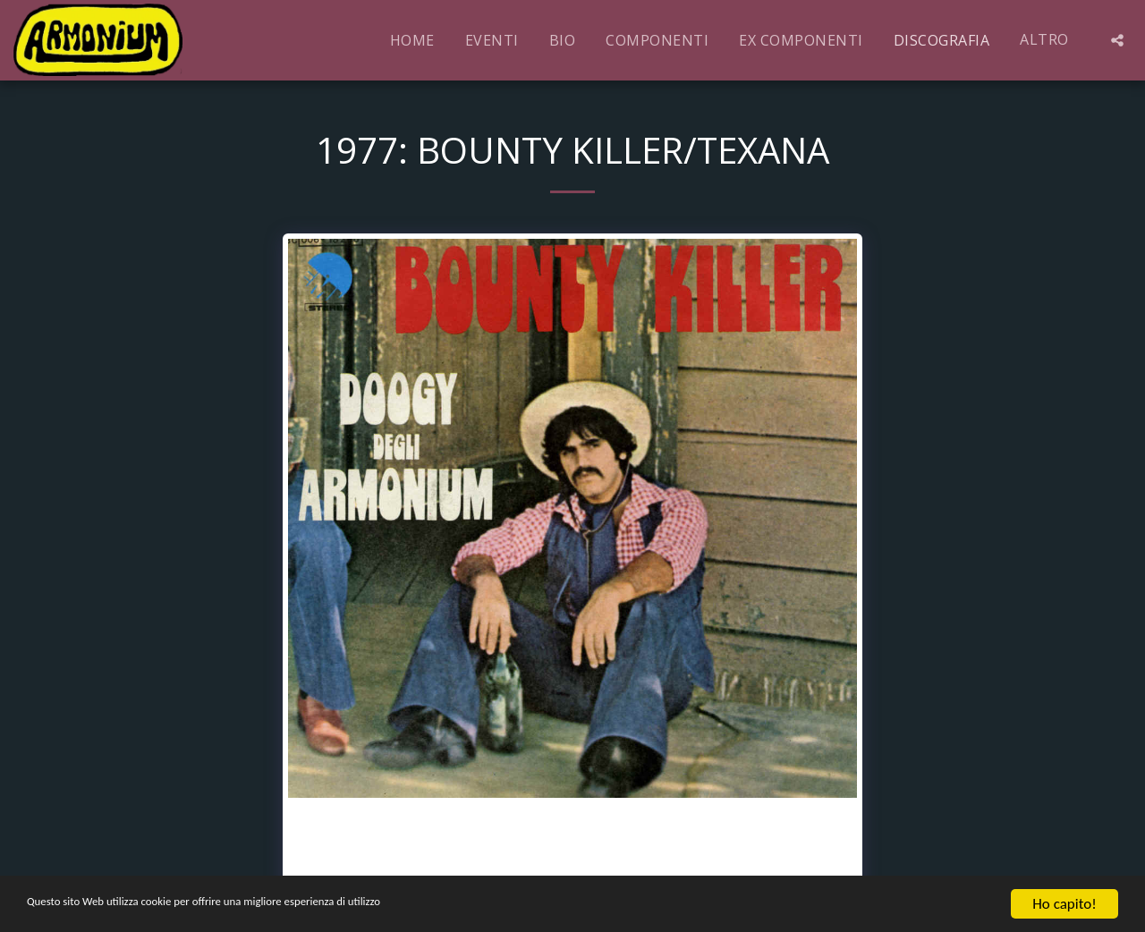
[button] (1117, 40)
